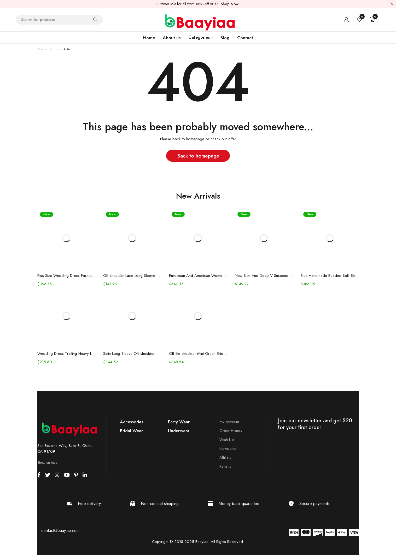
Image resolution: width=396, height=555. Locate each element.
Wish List (226, 439)
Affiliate (225, 457)
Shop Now (229, 4)
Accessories (131, 422)
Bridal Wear (131, 431)
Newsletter (228, 448)
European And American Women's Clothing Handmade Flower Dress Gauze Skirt (198, 275)
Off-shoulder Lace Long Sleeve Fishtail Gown (132, 275)
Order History (230, 431)
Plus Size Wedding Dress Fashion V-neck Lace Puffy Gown (66, 275)
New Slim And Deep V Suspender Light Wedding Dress (264, 275)
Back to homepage (198, 155)
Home (41, 49)
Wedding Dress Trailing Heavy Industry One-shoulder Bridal (66, 353)
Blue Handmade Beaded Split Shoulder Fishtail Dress (330, 275)
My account (229, 422)
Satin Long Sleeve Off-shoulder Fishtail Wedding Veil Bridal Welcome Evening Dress (132, 353)
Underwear (178, 431)
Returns (225, 466)
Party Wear (179, 422)
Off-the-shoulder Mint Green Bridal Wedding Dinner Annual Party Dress (198, 353)
